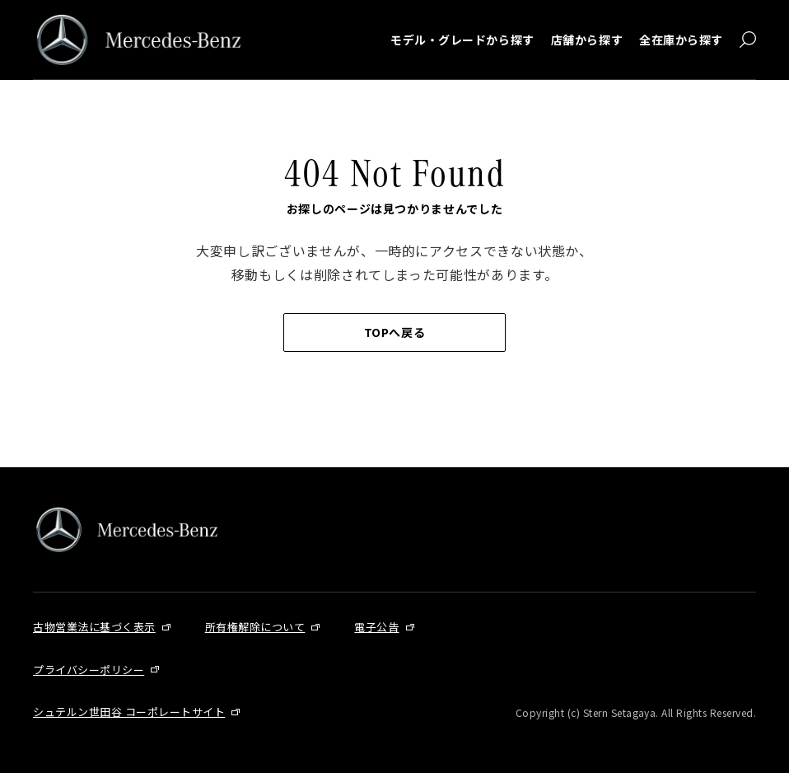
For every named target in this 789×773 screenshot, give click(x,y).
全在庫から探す (681, 39)
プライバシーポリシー (88, 669)
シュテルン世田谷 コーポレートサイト (129, 711)
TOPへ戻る (394, 332)
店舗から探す (587, 39)
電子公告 (376, 627)
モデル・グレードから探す (462, 39)
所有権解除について (255, 627)
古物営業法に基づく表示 (94, 627)
